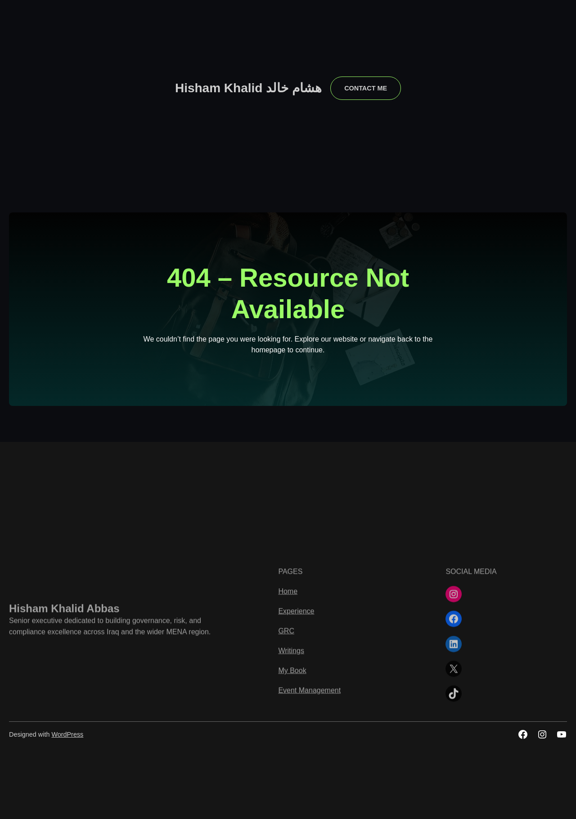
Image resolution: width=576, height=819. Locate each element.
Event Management (309, 784)
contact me (365, 88)
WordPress (67, 734)
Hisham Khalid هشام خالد (248, 88)
